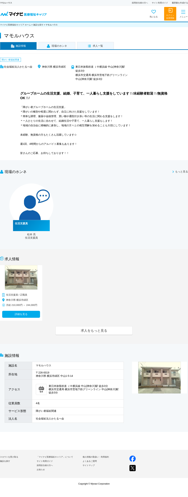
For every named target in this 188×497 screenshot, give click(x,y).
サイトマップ (89, 465)
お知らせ (41, 469)
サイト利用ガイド (160, 3)
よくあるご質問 (90, 461)
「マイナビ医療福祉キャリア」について (55, 457)
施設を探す (38, 25)
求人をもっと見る (94, 330)
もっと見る (181, 171)
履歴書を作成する (180, 3)
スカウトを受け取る (9, 457)
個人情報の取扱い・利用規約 (96, 457)
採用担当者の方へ (140, 3)
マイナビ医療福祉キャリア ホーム (15, 25)
